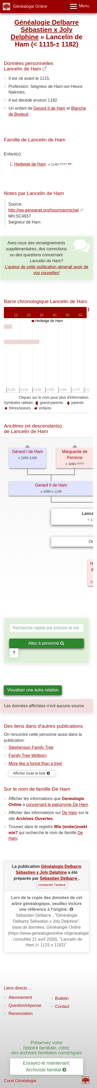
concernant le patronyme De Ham (57, 804)
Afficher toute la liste (31, 773)
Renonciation (21, 1013)
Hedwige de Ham (30, 164)
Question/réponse (25, 1005)
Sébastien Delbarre (59, 878)
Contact (62, 1006)
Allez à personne (46, 643)
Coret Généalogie (20, 1081)
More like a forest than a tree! (35, 763)
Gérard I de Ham (27, 451)
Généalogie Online (30, 6)
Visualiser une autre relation (32, 690)
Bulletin (62, 998)
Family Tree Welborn (28, 755)
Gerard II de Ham (49, 108)
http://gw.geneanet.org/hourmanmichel (43, 210)
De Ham (69, 812)
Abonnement (20, 997)
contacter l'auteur (52, 885)
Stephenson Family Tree (31, 747)
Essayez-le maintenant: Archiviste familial (46, 1066)
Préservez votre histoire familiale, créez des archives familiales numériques (46, 1048)
